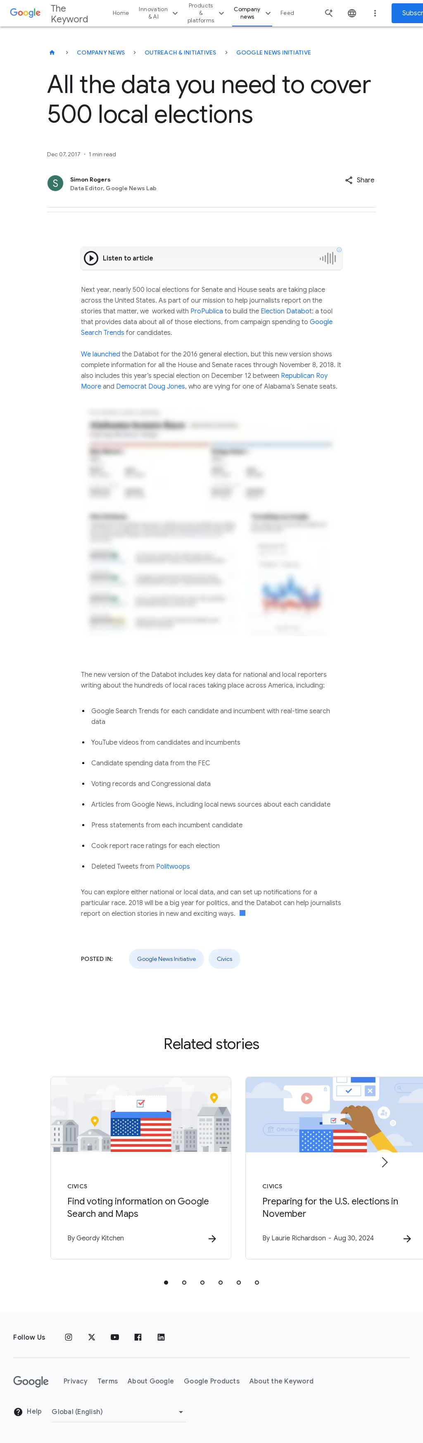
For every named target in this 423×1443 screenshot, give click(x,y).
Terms (107, 1382)
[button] (359, 180)
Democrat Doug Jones (150, 386)
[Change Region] (119, 1412)
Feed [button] (287, 13)
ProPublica (207, 311)
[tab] (166, 1283)
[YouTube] (115, 1337)
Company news (253, 13)
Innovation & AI (159, 13)
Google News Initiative (273, 52)
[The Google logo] (31, 1382)
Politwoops (173, 866)
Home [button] (121, 13)
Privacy (76, 1382)
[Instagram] (68, 1337)
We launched (100, 354)
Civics (224, 959)
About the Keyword (282, 1382)
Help (27, 1412)
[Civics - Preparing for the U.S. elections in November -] (319, 1168)
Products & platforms (207, 13)
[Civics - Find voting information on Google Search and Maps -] (103, 1168)
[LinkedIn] (161, 1337)
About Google (151, 1382)
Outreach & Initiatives (180, 52)
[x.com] (92, 1337)
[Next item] (384, 1162)
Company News (101, 52)
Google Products (212, 1382)
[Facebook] (138, 1337)
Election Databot (286, 311)
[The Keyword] (52, 52)
